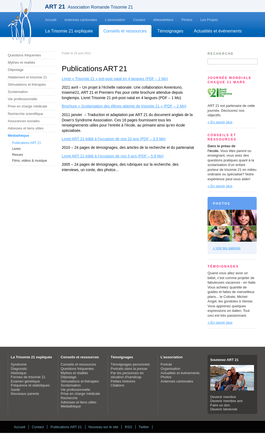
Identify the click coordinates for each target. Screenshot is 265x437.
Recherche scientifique (25, 114)
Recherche (69, 398)
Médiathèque (18, 135)
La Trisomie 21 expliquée (69, 31)
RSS (128, 427)
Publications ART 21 (26, 143)
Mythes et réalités (21, 62)
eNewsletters (163, 20)
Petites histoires (123, 381)
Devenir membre (223, 397)
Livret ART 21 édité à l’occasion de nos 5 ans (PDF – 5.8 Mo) (113, 156)
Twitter (144, 427)
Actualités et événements (218, 31)
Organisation (170, 369)
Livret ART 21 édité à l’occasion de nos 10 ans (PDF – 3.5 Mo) (114, 139)
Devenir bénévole (223, 409)
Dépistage (16, 70)
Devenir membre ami (226, 401)
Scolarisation (18, 92)
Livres (16, 149)
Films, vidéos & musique (29, 160)
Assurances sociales (24, 121)
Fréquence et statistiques (30, 385)
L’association (115, 20)
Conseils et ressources (125, 31)
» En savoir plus (220, 122)
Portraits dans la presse (129, 369)
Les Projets (209, 20)
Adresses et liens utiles (25, 128)
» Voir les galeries (227, 248)
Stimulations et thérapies (27, 84)
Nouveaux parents (25, 394)
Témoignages (170, 31)
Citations (117, 385)
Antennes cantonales (80, 20)
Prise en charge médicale (27, 106)
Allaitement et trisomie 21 (27, 77)
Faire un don (220, 405)
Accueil (50, 20)
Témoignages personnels (130, 364)
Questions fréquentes (24, 55)
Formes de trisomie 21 (28, 377)
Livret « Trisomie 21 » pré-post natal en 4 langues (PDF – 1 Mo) (115, 79)
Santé (15, 390)
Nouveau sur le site (103, 427)
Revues (17, 155)
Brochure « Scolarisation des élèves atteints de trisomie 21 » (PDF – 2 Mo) (124, 106)
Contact (139, 20)
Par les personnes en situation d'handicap (127, 375)
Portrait (166, 364)
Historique (19, 373)
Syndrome (19, 364)
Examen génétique (25, 381)
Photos (186, 20)
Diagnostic (19, 369)
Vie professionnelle (22, 99)
